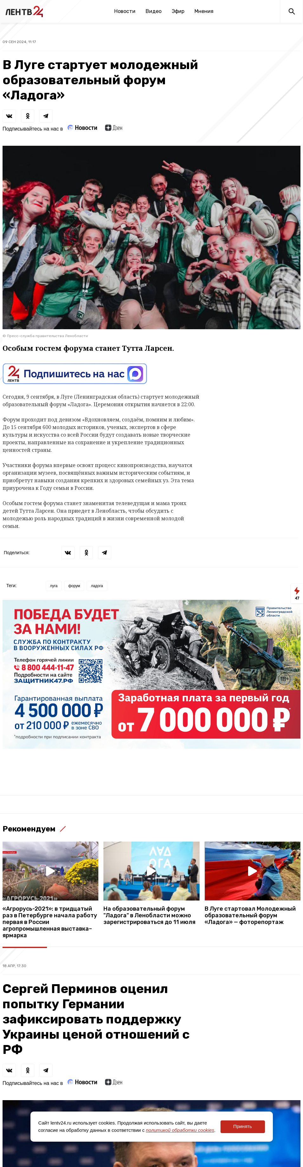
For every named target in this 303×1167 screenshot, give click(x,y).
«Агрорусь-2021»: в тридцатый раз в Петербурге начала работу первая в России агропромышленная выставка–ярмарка (50, 922)
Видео (153, 11)
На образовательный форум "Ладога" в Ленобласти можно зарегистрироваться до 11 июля (149, 916)
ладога (97, 586)
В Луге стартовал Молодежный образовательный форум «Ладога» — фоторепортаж (250, 916)
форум (74, 586)
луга (53, 586)
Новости (124, 11)
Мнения (204, 11)
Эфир (178, 11)
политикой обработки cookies (180, 1130)
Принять (242, 1126)
